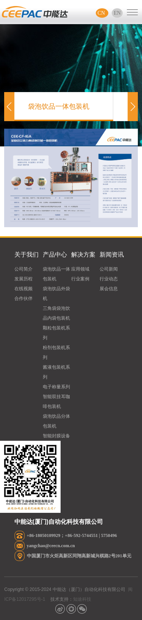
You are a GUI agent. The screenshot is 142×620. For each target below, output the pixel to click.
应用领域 (80, 269)
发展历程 (23, 279)
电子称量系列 (56, 386)
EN (117, 13)
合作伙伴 (23, 298)
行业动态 (109, 279)
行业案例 (80, 279)
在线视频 (23, 288)
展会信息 (109, 288)
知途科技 (82, 599)
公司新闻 (109, 269)
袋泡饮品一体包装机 (58, 112)
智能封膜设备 (56, 435)
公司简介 (23, 269)
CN (102, 13)
